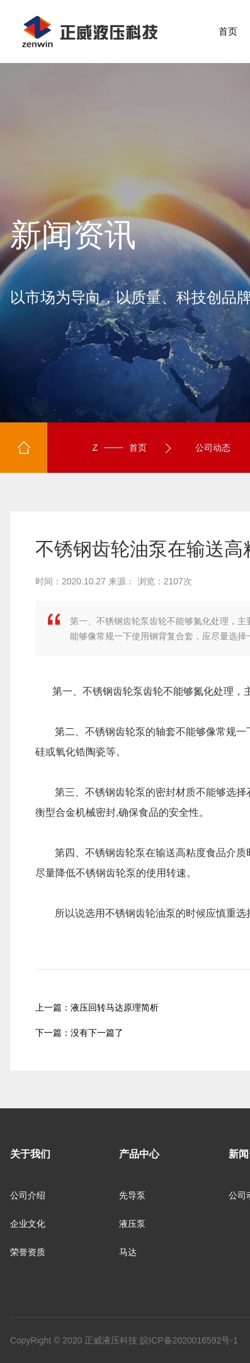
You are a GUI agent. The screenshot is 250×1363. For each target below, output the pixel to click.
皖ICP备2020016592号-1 (189, 1340)
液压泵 (132, 1224)
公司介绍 (27, 1195)
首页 (228, 31)
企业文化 (27, 1224)
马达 (128, 1252)
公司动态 (212, 448)
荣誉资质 (27, 1252)
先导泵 (132, 1195)
